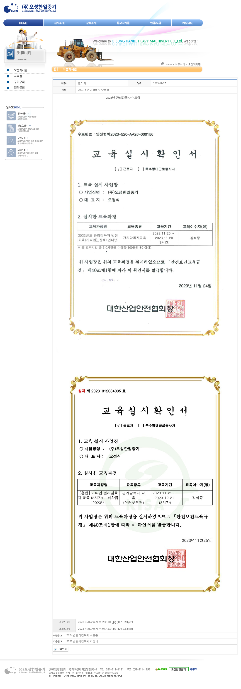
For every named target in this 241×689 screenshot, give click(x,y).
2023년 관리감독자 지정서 (82, 641)
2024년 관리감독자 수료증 (82, 635)
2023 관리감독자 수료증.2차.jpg (97, 628)
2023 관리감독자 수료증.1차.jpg (97, 622)
